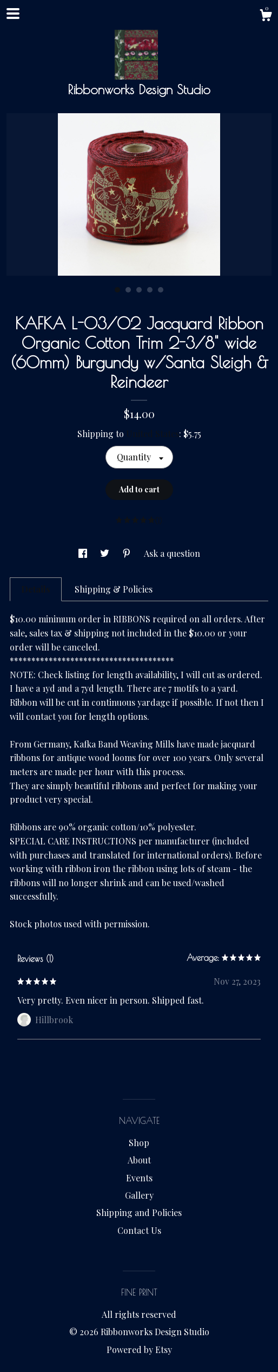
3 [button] (139, 289)
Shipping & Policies (114, 589)
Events (139, 1178)
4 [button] (150, 289)
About (139, 1160)
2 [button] (128, 289)
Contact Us (139, 1230)
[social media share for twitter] (105, 553)
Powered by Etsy (139, 1349)
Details (35, 589)
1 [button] (117, 289)
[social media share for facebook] (83, 553)
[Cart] (266, 16)
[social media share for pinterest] (127, 553)
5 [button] (160, 289)
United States (152, 433)
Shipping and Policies (139, 1212)
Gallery (139, 1195)
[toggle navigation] (12, 13)
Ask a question (172, 553)
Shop (139, 1142)
